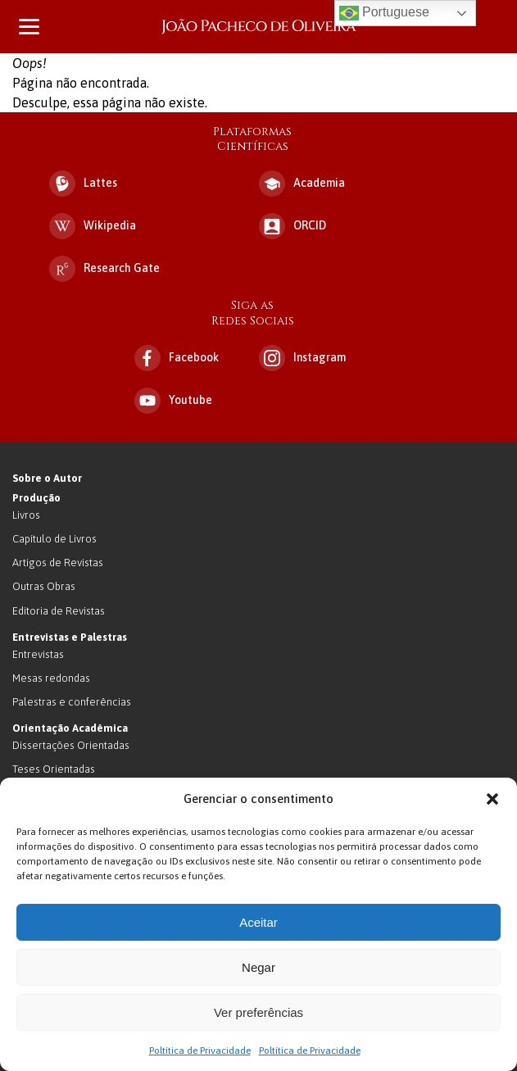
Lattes (83, 183)
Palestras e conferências (71, 702)
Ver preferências (258, 1012)
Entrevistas (38, 654)
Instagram (302, 358)
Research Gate (104, 269)
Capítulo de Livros (54, 539)
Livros (26, 515)
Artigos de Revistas (57, 562)
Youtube (173, 401)
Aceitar (258, 922)
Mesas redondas (51, 678)
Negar (258, 967)
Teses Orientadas (53, 769)
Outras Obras (43, 586)
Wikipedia (92, 226)
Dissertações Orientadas (70, 745)
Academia (302, 183)
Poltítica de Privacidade (200, 1050)
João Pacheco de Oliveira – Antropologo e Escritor (259, 26)
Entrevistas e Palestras (69, 637)
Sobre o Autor (47, 478)
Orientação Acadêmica (70, 728)
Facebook (176, 358)
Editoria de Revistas (58, 611)
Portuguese (384, 13)
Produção (36, 498)
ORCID (292, 226)
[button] (492, 799)
